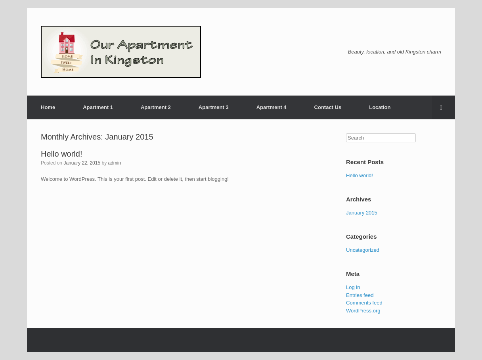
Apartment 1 (98, 107)
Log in (353, 287)
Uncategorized (362, 250)
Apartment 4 (271, 107)
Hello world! (61, 153)
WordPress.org (363, 311)
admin (114, 163)
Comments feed (364, 303)
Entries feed (359, 295)
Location (379, 107)
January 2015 (361, 213)
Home (48, 107)
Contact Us (328, 107)
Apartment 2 (156, 107)
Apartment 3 (214, 107)
